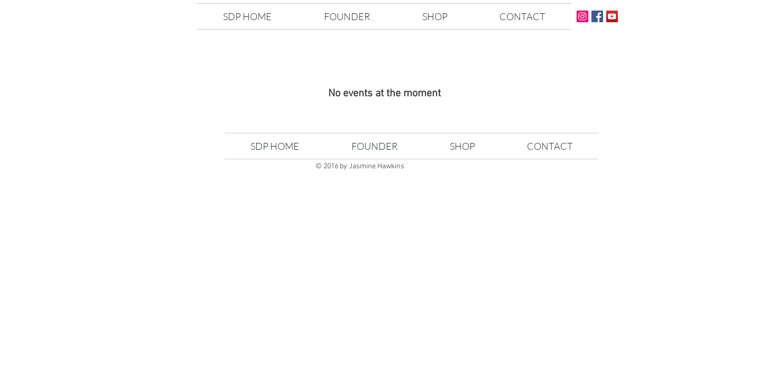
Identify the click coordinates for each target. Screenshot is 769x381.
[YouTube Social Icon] (612, 16)
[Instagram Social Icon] (582, 16)
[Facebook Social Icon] (597, 16)
